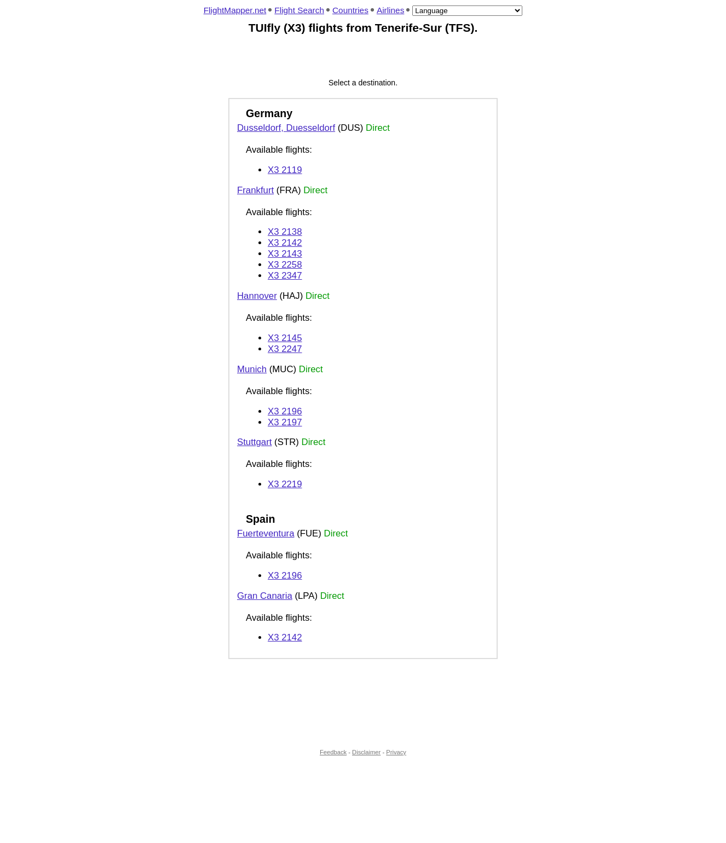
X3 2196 (285, 411)
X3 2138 (285, 232)
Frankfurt (255, 190)
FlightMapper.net (235, 10)
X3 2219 (285, 484)
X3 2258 (285, 264)
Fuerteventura (265, 533)
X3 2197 (285, 422)
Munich (252, 369)
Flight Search (299, 10)
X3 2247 (285, 349)
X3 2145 (285, 338)
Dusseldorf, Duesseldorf (286, 128)
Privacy (396, 752)
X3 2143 (285, 254)
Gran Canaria (264, 596)
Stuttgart (254, 442)
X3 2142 (285, 243)
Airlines (390, 10)
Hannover (257, 296)
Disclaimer (366, 752)
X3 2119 (285, 170)
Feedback (333, 752)
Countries (350, 10)
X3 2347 (285, 275)
